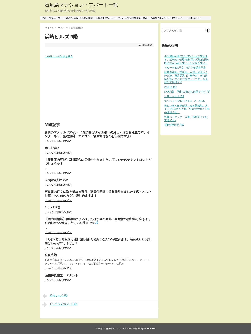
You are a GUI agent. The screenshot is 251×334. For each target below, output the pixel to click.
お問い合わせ (194, 18)
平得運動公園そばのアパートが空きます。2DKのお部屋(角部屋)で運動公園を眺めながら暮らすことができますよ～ (186, 59)
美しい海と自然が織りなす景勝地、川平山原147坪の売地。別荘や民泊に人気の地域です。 (187, 109)
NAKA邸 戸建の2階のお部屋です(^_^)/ (187, 91)
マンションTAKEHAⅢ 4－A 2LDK (184, 101)
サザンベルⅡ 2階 (174, 96)
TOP (44, 18)
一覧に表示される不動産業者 (78, 18)
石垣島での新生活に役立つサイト (167, 18)
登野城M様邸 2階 (174, 125)
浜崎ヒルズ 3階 (54, 295)
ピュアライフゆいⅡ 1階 (60, 304)
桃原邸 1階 (170, 87)
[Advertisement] (99, 90)
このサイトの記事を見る (59, 56)
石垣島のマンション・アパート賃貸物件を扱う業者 (121, 18)
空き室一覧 (55, 18)
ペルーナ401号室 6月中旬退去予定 (185, 67)
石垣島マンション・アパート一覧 (81, 5)
